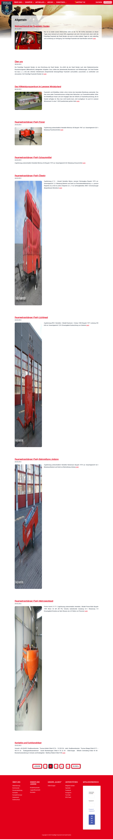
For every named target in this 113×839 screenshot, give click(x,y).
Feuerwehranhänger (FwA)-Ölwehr (30, 176)
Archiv (50, 2)
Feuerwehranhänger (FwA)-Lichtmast (31, 317)
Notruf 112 (80, 2)
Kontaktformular (17, 795)
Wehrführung (16, 785)
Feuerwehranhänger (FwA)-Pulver (30, 122)
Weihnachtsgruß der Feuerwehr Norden (32, 26)
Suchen (99, 2)
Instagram (68, 792)
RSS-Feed (68, 797)
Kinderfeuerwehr (35, 787)
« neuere (37, 766)
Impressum (15, 797)
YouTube (67, 795)
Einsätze (28, 2)
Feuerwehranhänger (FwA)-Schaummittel (33, 157)
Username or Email (91, 793)
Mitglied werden (70, 785)
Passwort (91, 801)
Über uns (18, 2)
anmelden (92, 819)
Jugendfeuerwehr (35, 790)
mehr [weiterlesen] (94, 38)
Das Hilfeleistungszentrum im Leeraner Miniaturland (38, 87)
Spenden (107, 2)
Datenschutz (16, 799)
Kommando (15, 788)
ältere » (76, 766)
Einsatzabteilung (17, 790)
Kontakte (15, 792)
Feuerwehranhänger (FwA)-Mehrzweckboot (34, 601)
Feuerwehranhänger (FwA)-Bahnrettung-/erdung (37, 459)
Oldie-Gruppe (51, 785)
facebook (68, 790)
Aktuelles (39, 2)
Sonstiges (60, 2)
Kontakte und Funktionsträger (28, 743)
